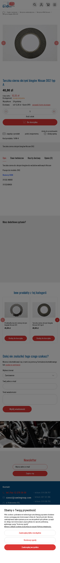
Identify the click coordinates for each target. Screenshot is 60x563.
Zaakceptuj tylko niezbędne (30, 533)
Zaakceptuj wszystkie (30, 547)
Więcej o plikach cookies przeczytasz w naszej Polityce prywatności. (27, 527)
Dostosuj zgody (30, 540)
